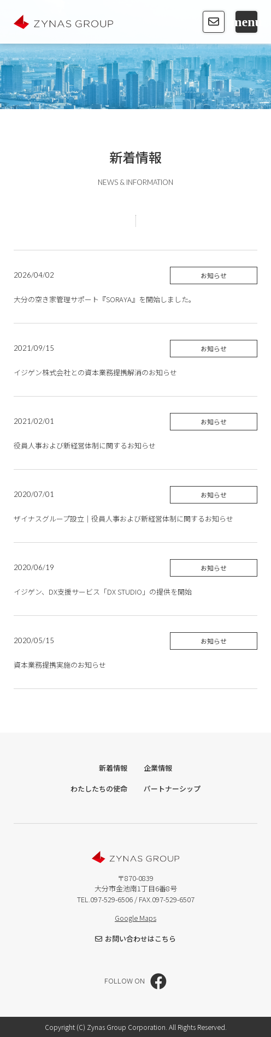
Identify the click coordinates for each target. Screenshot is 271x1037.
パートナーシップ (172, 788)
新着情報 (113, 768)
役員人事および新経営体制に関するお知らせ (85, 445)
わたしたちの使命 (98, 788)
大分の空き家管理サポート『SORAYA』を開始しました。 (105, 299)
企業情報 (158, 768)
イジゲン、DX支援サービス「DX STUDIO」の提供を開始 (103, 591)
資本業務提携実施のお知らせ (61, 665)
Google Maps (135, 918)
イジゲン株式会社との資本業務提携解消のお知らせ (95, 372)
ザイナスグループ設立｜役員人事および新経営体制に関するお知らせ (123, 518)
